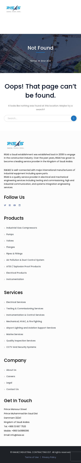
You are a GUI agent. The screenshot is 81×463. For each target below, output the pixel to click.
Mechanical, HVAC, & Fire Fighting (24, 321)
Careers (10, 376)
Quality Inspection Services (21, 340)
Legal (9, 382)
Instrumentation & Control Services (25, 314)
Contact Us (12, 389)
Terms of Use (32, 457)
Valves (10, 240)
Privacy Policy (49, 457)
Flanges (10, 247)
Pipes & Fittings (14, 253)
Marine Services (14, 334)
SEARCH (74, 118)
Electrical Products (16, 272)
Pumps (10, 234)
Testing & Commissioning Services (24, 308)
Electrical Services (16, 302)
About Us (11, 370)
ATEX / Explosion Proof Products (23, 266)
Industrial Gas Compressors (21, 227)
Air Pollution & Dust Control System (25, 259)
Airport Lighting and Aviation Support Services (31, 327)
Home (33, 60)
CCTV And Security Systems (21, 347)
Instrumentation (15, 279)
